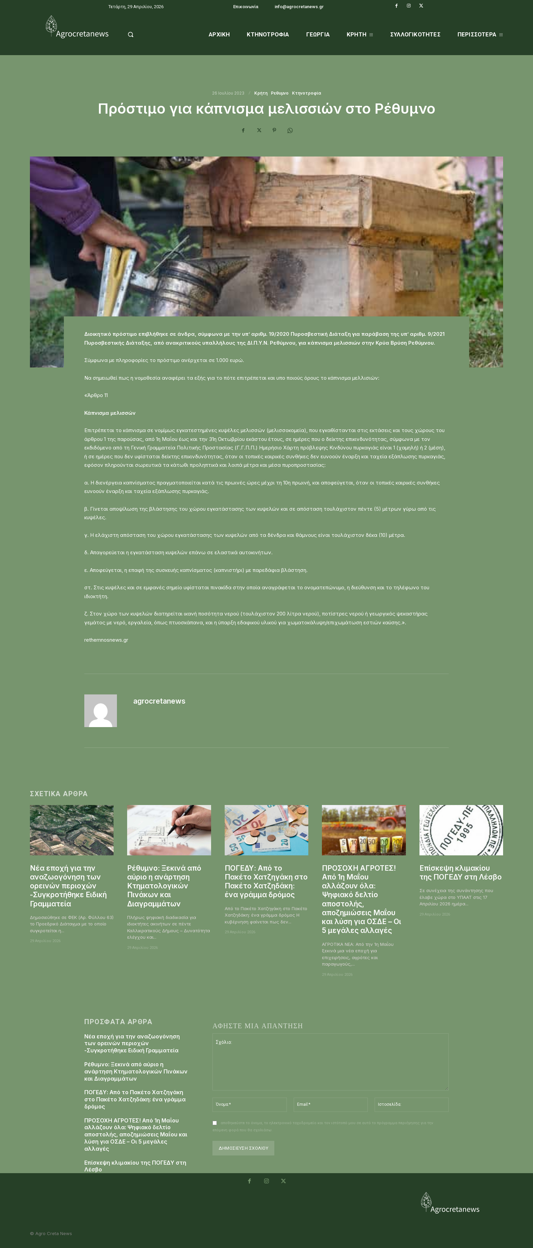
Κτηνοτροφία (306, 93)
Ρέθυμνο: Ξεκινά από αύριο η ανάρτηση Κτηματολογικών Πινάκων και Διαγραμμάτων (164, 886)
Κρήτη (261, 93)
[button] (148, 34)
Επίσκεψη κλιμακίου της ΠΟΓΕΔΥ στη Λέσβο (460, 872)
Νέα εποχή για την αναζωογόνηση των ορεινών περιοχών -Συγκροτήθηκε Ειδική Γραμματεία (68, 886)
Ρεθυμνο (280, 93)
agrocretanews (159, 701)
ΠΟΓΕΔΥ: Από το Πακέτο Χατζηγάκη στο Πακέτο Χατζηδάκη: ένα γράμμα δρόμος (266, 881)
